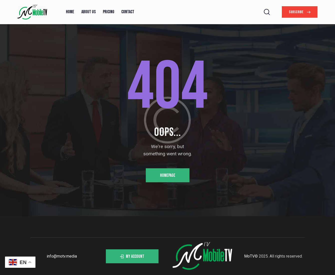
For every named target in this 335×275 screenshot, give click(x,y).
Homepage (167, 175)
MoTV (249, 256)
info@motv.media (62, 256)
